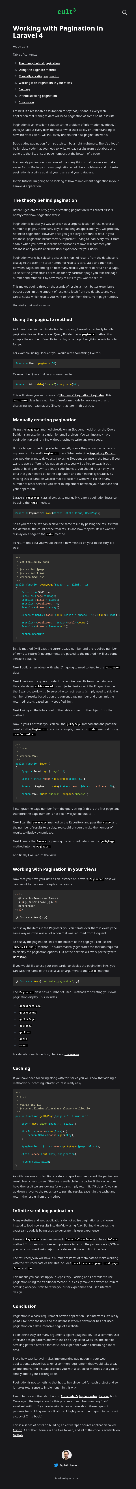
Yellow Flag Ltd (65, 1478)
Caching (24, 89)
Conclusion (26, 102)
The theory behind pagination (39, 63)
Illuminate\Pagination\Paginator (81, 395)
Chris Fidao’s (69, 1396)
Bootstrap (20, 957)
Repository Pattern (103, 453)
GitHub (18, 1435)
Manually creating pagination (39, 76)
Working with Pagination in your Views (45, 83)
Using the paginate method (38, 70)
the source (71, 1054)
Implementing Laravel (94, 1396)
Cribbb (17, 1430)
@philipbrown (69, 1465)
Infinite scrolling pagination (38, 96)
